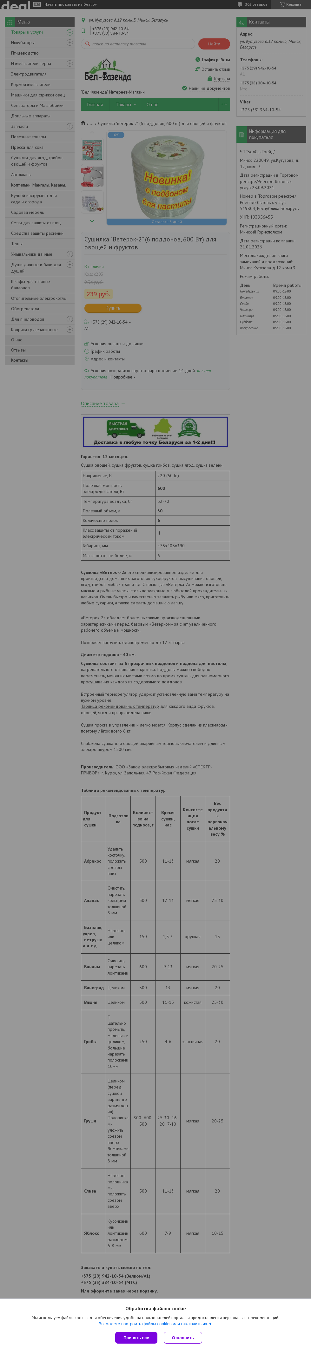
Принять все (136, 1337)
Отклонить (183, 1337)
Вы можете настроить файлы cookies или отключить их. (153, 1323)
